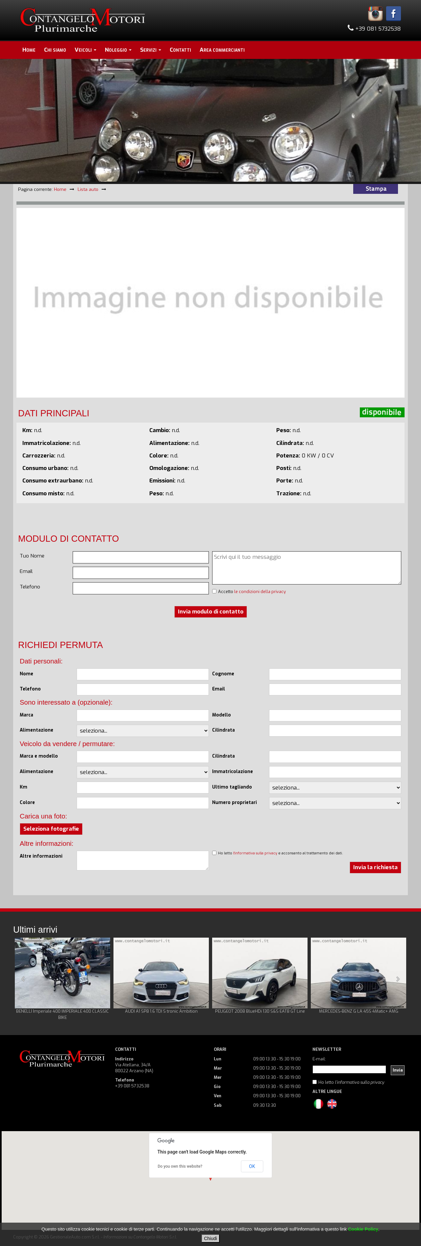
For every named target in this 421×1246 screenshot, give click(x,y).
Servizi (150, 50)
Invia (398, 1070)
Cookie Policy (363, 1229)
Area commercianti (222, 50)
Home (29, 50)
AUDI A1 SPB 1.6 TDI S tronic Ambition (161, 1011)
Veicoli (85, 50)
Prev (23, 979)
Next (397, 979)
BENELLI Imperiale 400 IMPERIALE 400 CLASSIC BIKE (62, 1014)
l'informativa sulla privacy (255, 853)
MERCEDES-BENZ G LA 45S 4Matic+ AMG (358, 1011)
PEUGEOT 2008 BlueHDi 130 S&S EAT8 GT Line (260, 1011)
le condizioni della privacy (260, 591)
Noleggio (118, 50)
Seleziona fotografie (51, 829)
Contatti (180, 50)
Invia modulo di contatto (210, 611)
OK (252, 1166)
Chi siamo (55, 50)
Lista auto (88, 189)
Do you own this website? (180, 1166)
